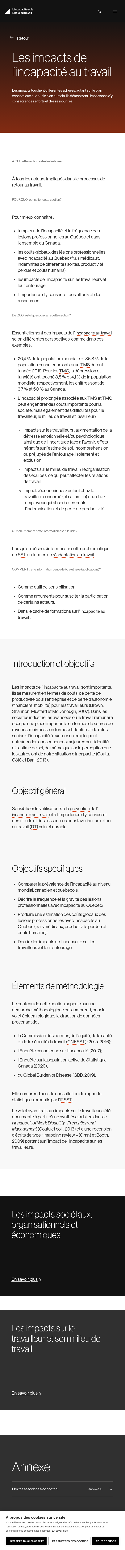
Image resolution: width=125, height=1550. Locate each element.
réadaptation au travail (74, 554)
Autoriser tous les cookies (27, 1541)
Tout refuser (106, 1541)
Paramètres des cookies (70, 1541)
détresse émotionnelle (44, 436)
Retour (19, 38)
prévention (80, 808)
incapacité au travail (62, 687)
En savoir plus (60, 1531)
